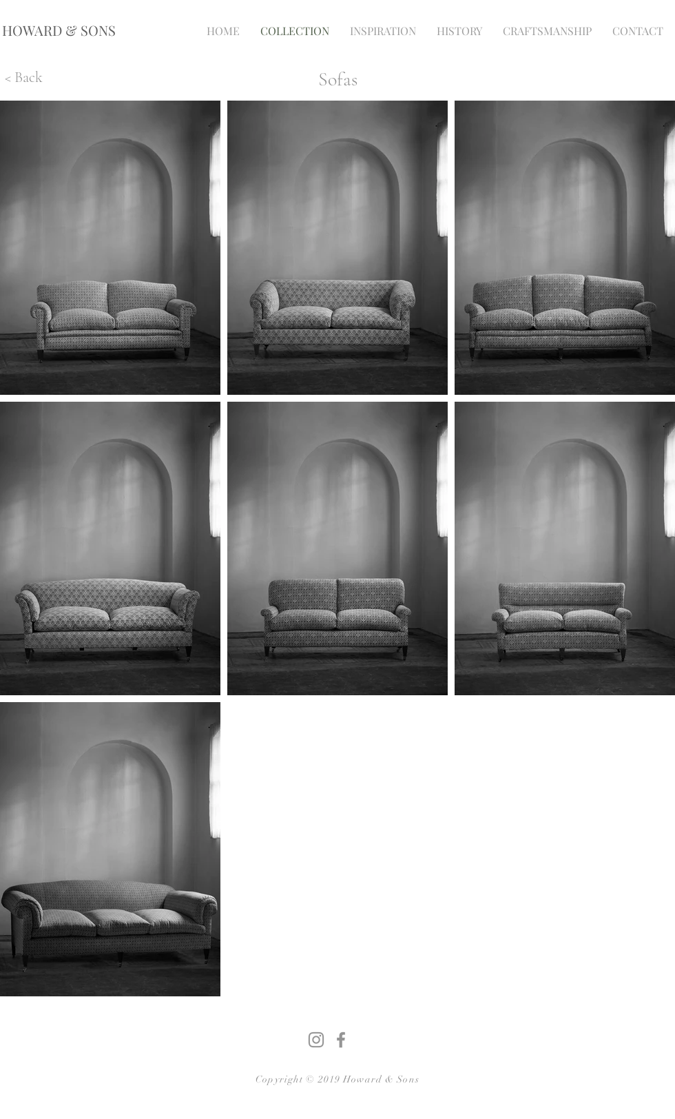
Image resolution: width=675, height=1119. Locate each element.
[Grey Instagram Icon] (316, 1039)
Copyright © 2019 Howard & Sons (337, 1079)
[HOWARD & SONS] (59, 30)
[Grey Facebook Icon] (341, 1039)
